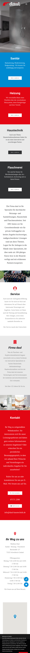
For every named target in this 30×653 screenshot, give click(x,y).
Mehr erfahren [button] (15, 78)
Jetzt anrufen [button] (15, 493)
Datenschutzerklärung (15, 646)
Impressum (25, 645)
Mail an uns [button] (15, 505)
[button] (26, 4)
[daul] (11, 4)
